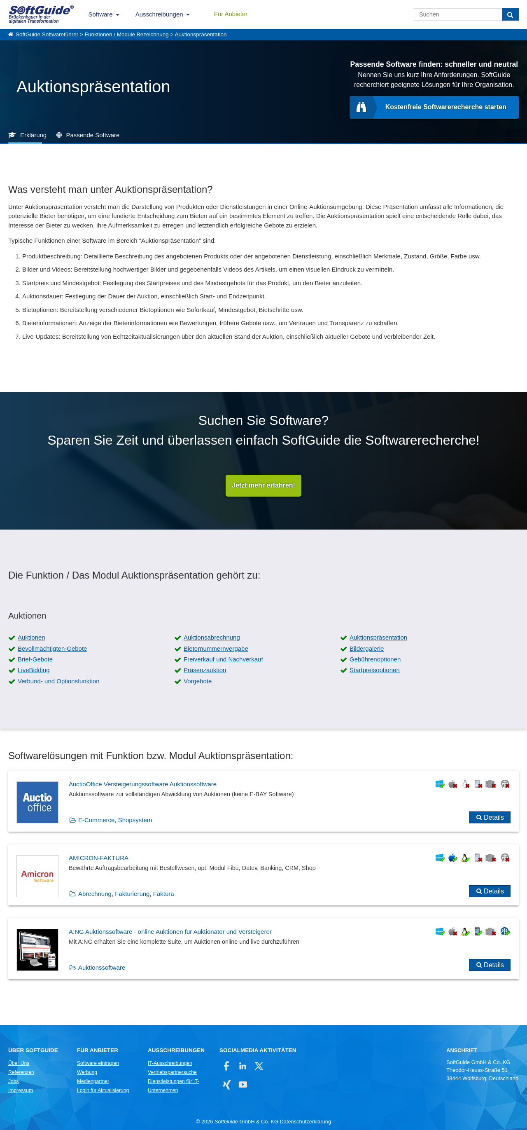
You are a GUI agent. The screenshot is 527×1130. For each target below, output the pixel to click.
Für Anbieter (231, 13)
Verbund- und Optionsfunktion (58, 681)
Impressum (20, 1091)
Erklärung (33, 134)
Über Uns (18, 1064)
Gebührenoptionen (375, 659)
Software (101, 14)
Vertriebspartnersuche (172, 1073)
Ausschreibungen (159, 14)
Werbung (87, 1073)
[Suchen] (510, 14)
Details (494, 817)
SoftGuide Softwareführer (47, 34)
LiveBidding (34, 670)
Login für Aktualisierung (103, 1091)
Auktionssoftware (101, 967)
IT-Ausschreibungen (170, 1064)
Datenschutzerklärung (305, 1122)
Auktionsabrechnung (212, 637)
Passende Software (92, 134)
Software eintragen (98, 1064)
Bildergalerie (367, 648)
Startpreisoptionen (375, 670)
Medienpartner (93, 1082)
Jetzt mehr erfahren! (263, 485)
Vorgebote (198, 681)
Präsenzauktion (205, 670)
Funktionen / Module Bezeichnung (127, 34)
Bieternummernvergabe (216, 648)
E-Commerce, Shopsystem (115, 820)
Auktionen (31, 637)
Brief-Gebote (35, 659)
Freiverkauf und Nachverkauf (223, 659)
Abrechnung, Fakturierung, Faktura (126, 894)
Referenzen (21, 1073)
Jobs (13, 1082)
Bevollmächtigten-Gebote (52, 648)
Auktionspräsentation (201, 34)
